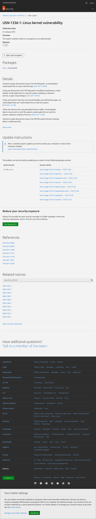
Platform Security (40, 421)
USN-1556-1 (7, 286)
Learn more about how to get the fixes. (23, 149)
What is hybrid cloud (81, 413)
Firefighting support (41, 450)
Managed (49, 367)
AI (35, 460)
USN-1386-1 (7, 300)
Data (39, 460)
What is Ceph (39, 367)
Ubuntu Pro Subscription (43, 455)
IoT (4, 393)
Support (60, 362)
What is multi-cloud (41, 416)
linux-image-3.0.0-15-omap (50, 169)
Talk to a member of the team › (25, 346)
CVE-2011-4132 (38, 115)
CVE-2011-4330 (8, 250)
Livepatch (58, 421)
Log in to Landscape (81, 429)
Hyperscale (38, 408)
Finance (74, 469)
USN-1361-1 (7, 310)
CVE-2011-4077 (33, 96)
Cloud (5, 413)
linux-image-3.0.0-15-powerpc (51, 195)
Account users (55, 447)
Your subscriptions (41, 447)
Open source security (83, 460)
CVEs (82, 421)
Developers (51, 403)
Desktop (37, 442)
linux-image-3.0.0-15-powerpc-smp (53, 178)
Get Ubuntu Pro (10, 224)
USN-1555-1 (7, 289)
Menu (92, 3)
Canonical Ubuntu (9, 3)
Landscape (7, 429)
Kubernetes (7, 372)
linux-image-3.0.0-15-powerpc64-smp (54, 191)
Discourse (74, 447)
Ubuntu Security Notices (14, 15)
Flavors (60, 403)
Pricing (65, 447)
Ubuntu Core (8, 398)
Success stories (48, 398)
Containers (7, 434)
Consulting (60, 367)
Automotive (38, 469)
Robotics (6, 388)
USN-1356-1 (7, 313)
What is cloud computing (43, 413)
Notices (37, 424)
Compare (55, 429)
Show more (7, 127)
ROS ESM (37, 388)
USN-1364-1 (7, 303)
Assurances (46, 424)
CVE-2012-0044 (8, 246)
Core (57, 442)
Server (45, 442)
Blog (62, 477)
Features (37, 398)
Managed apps (39, 377)
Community (59, 388)
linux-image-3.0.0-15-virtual (50, 200)
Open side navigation (14, 55)
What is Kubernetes (41, 372)
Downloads (7, 442)
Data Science (49, 383)
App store (37, 393)
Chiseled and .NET (73, 434)
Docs (67, 367)
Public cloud (55, 416)
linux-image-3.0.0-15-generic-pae (52, 187)
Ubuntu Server (8, 408)
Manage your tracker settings (15, 513)
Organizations (39, 403)
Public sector (58, 469)
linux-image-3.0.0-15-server (50, 182)
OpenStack (7, 362)
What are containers (41, 434)
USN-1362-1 (7, 307)
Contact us (8, 478)
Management (64, 393)
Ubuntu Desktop (9, 403)
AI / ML (5, 383)
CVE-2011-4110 (9, 105)
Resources (77, 372)
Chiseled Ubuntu (58, 434)
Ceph (5, 367)
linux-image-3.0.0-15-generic (51, 174)
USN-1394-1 (7, 293)
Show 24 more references (12, 324)
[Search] (86, 3)
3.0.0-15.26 (66, 169)
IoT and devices (40, 463)
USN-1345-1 (7, 317)
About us (37, 477)
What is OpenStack (41, 362)
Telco (67, 469)
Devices (76, 455)
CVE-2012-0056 (8, 243)
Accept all (34, 513)
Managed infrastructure (12, 377)
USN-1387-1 (7, 296)
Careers (56, 477)
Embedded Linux (50, 393)
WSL (51, 442)
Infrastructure (48, 460)
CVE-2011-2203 (40, 86)
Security (6, 421)
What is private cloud (63, 413)
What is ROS (48, 388)
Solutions (6, 460)
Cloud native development (57, 463)
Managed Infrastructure (64, 460)
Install (52, 362)
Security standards (71, 421)
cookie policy (15, 507)
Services (59, 398)
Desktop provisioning (63, 455)
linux (4, 68)
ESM (51, 421)
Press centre (80, 477)
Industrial (48, 469)
